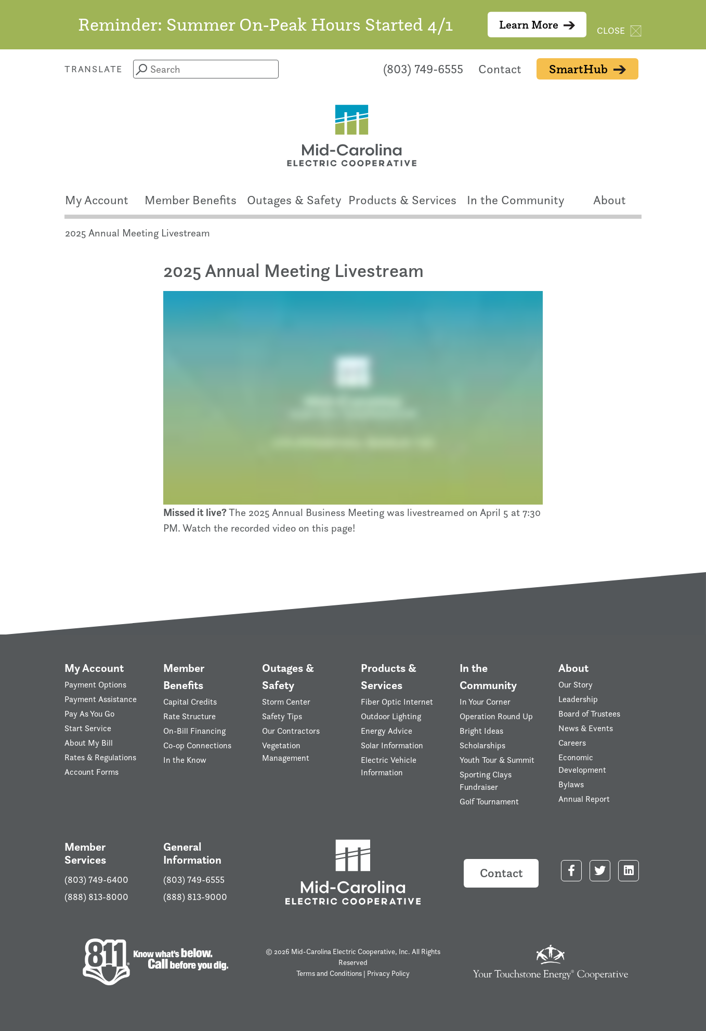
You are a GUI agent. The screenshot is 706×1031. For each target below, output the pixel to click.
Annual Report (584, 799)
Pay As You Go (89, 714)
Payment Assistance (100, 699)
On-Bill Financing (194, 731)
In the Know (184, 760)
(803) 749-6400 (96, 880)
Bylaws (571, 784)
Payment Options (95, 685)
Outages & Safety (294, 199)
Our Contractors (291, 731)
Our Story (575, 685)
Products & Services (402, 199)
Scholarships (482, 745)
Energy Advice (386, 731)
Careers (572, 743)
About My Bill (88, 743)
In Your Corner (485, 702)
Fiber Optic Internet (397, 702)
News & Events (585, 728)
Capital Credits (190, 702)
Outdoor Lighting (391, 716)
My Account (96, 199)
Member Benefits (191, 199)
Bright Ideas (481, 731)
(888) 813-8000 (96, 897)
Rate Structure (189, 716)
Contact (499, 68)
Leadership (578, 699)
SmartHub (587, 68)
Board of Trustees (589, 714)
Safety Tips (282, 716)
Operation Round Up (496, 716)
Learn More (537, 25)
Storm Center (286, 702)
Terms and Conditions (329, 973)
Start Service (87, 728)
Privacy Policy (388, 973)
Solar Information (392, 745)
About (609, 199)
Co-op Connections (197, 745)
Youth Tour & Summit (497, 760)
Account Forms (91, 772)
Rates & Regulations (100, 757)
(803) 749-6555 (423, 68)
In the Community (516, 199)
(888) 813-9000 (195, 897)
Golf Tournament (489, 802)
